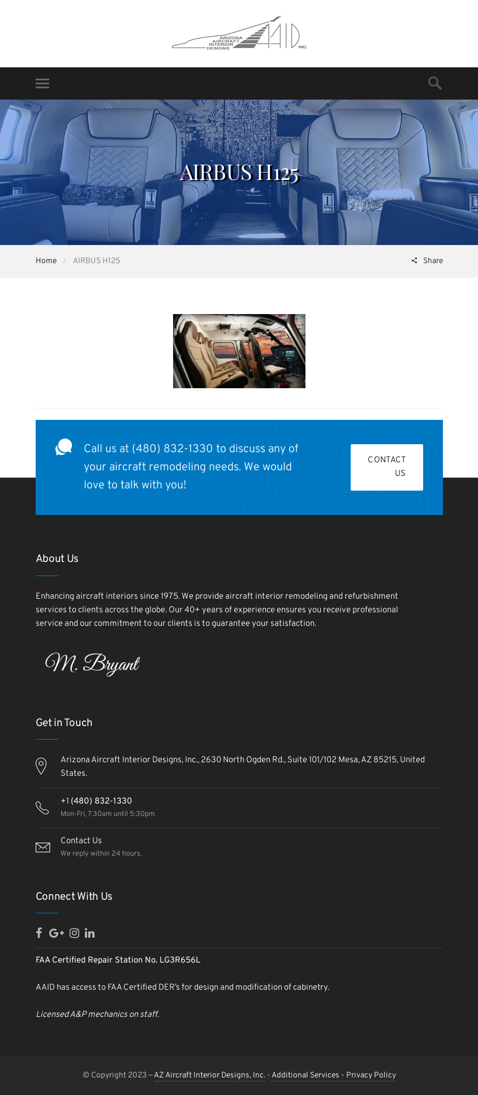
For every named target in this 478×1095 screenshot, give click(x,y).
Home (46, 261)
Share (432, 261)
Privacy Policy (371, 1075)
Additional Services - (309, 1075)
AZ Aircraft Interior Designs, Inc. (209, 1075)
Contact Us (387, 467)
